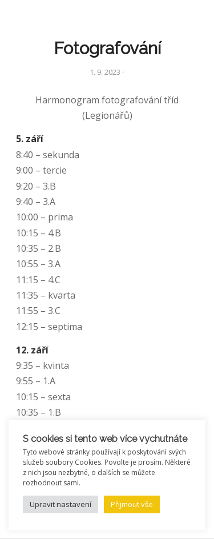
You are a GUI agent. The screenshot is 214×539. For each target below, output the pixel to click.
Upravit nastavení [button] (60, 504)
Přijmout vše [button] (132, 504)
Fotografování (107, 48)
